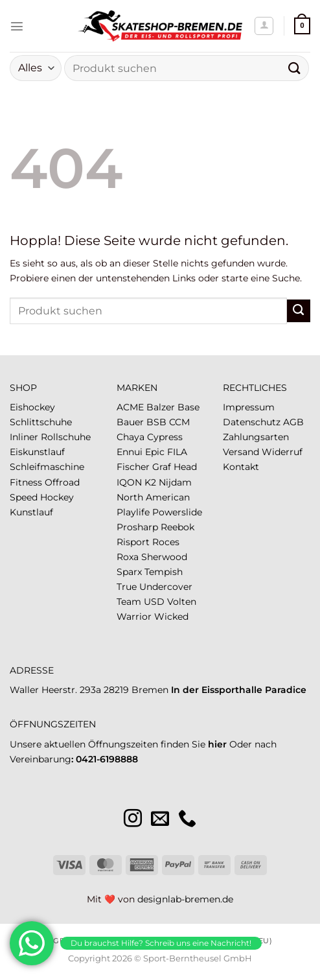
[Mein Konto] (264, 26)
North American (153, 497)
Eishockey (32, 407)
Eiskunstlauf (37, 452)
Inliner (24, 437)
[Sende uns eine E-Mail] (160, 820)
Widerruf (282, 452)
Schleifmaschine (47, 467)
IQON (129, 482)
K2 (150, 482)
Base (188, 407)
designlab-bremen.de (185, 899)
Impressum (249, 407)
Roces (165, 542)
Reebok (177, 527)
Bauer (130, 422)
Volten (181, 601)
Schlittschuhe (41, 422)
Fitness (26, 482)
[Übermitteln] (295, 67)
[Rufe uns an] (187, 820)
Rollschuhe (66, 437)
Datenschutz (251, 422)
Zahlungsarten (256, 437)
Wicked (171, 616)
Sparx (129, 572)
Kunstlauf (31, 512)
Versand (241, 452)
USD (154, 601)
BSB (156, 422)
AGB (293, 422)
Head (185, 467)
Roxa (128, 557)
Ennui (130, 452)
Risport (133, 542)
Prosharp (137, 527)
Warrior (134, 616)
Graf (161, 467)
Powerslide (177, 512)
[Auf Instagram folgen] (133, 820)
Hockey (57, 497)
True (127, 587)
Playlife (133, 512)
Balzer (160, 407)
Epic (155, 452)
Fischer (133, 467)
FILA (177, 452)
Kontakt (241, 467)
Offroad (62, 482)
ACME (130, 407)
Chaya (130, 437)
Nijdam (175, 482)
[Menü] (17, 26)
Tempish (163, 572)
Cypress (165, 437)
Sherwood (164, 557)
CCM (179, 422)
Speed (24, 497)
